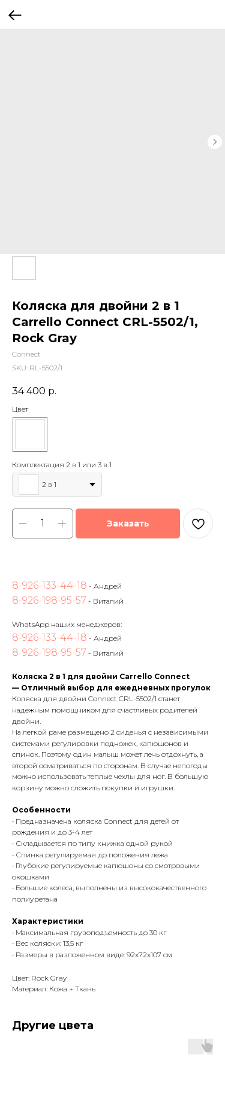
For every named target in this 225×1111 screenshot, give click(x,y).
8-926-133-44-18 (49, 585)
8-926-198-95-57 (49, 600)
